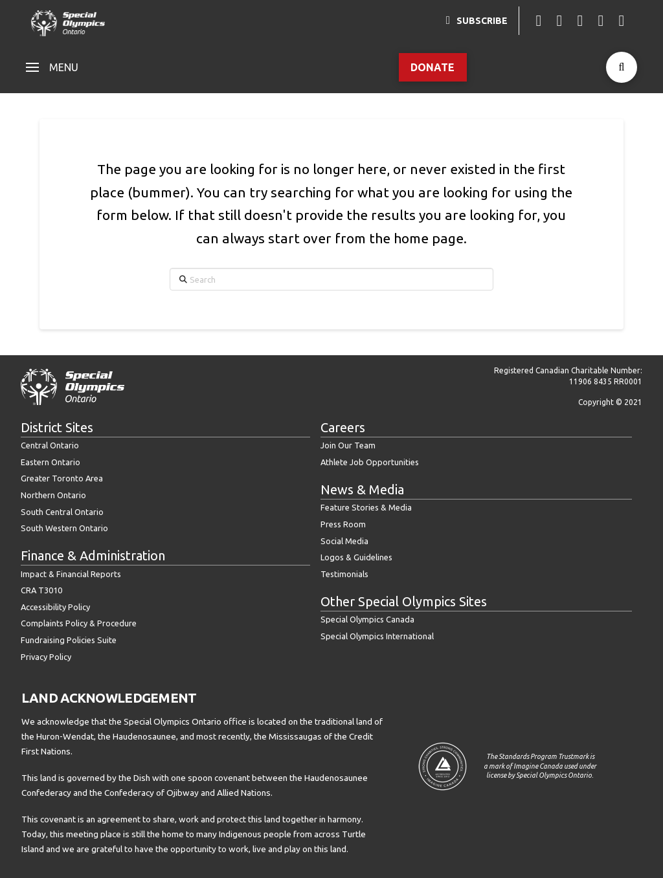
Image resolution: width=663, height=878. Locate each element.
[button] (52, 67)
